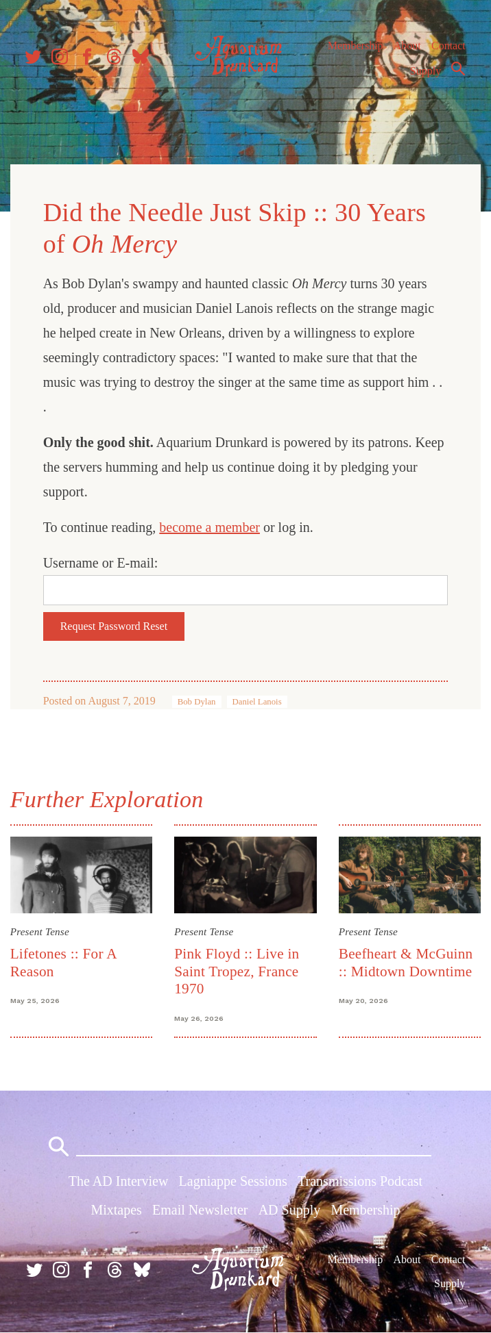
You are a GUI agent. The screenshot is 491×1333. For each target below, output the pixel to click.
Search (458, 70)
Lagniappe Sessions (233, 1182)
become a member (210, 526)
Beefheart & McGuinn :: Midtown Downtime (405, 961)
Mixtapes (116, 1210)
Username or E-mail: (101, 562)
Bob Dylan (197, 701)
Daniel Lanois (258, 701)
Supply (425, 73)
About (406, 47)
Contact (448, 47)
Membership (355, 47)
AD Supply (290, 1210)
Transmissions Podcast (360, 1182)
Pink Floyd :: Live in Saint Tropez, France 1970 (237, 970)
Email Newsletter (200, 1210)
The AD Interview (119, 1182)
